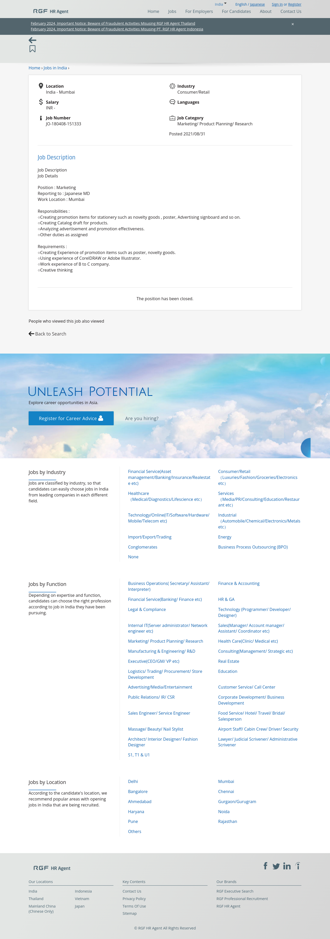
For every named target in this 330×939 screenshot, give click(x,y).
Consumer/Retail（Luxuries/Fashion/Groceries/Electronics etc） (257, 477)
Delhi (133, 781)
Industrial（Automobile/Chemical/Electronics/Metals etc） (259, 521)
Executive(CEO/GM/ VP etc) (153, 661)
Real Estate (228, 661)
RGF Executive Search (235, 891)
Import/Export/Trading (149, 537)
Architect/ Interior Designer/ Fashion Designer (163, 742)
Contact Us (290, 11)
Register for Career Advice (71, 418)
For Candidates (236, 11)
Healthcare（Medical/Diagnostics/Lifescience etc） (166, 496)
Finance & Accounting (238, 583)
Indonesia (83, 891)
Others (134, 831)
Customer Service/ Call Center (246, 687)
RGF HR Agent (229, 906)
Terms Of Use (134, 906)
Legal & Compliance (147, 609)
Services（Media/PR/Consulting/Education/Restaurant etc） (259, 499)
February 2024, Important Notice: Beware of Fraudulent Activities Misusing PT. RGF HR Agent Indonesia (117, 29)
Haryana (136, 811)
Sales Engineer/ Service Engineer (159, 713)
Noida (223, 811)
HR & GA (226, 599)
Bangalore (138, 791)
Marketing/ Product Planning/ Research (165, 641)
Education (227, 671)
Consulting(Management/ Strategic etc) (255, 651)
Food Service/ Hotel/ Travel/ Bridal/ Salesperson (251, 716)
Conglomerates (142, 547)
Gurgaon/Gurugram (237, 801)
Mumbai (226, 781)
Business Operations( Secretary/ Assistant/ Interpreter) (168, 586)
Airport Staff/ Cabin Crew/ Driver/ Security (258, 729)
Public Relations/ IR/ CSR (151, 697)
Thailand (36, 898)
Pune (133, 821)
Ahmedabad (140, 801)
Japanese (257, 4)
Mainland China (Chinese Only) (42, 909)
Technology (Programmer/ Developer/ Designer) (254, 612)
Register (294, 4)
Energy (224, 537)
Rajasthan (227, 821)
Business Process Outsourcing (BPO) (253, 547)
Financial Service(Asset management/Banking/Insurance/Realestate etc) (169, 477)
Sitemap (129, 913)
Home (153, 11)
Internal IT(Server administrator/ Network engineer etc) (168, 628)
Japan (80, 906)
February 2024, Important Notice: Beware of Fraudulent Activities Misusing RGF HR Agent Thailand (113, 23)
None (133, 557)
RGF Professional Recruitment (242, 898)
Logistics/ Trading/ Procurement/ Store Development (165, 674)
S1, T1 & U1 (139, 755)
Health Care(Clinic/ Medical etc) (248, 641)
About (265, 11)
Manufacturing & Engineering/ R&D (161, 651)
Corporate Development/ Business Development (251, 700)
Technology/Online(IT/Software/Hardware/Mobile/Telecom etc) (169, 518)
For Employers (199, 11)
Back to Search (51, 334)
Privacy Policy (134, 898)
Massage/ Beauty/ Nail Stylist (155, 729)
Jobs (172, 11)
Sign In (277, 4)
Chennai (226, 791)
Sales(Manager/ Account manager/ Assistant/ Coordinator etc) (251, 628)
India (33, 891)
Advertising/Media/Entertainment (160, 687)
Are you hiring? (142, 418)
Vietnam (82, 898)
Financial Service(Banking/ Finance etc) (165, 599)
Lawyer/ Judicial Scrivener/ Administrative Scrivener (257, 742)
